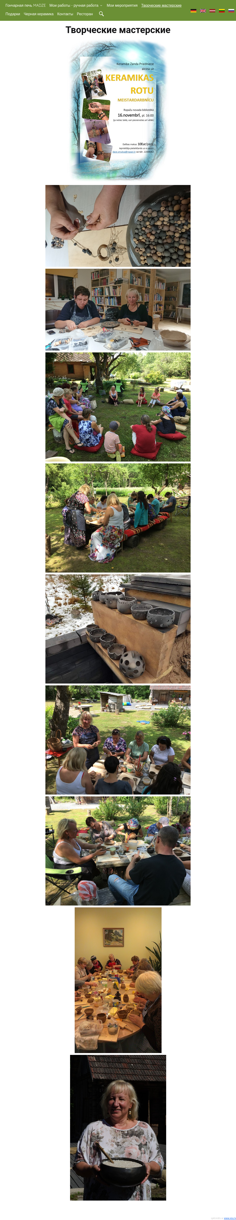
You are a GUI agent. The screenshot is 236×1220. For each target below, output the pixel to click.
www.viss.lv (230, 1218)
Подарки (13, 14)
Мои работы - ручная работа (76, 5)
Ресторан (85, 14)
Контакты (65, 14)
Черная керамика (38, 14)
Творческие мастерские (161, 5)
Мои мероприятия (122, 5)
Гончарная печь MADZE (26, 5)
